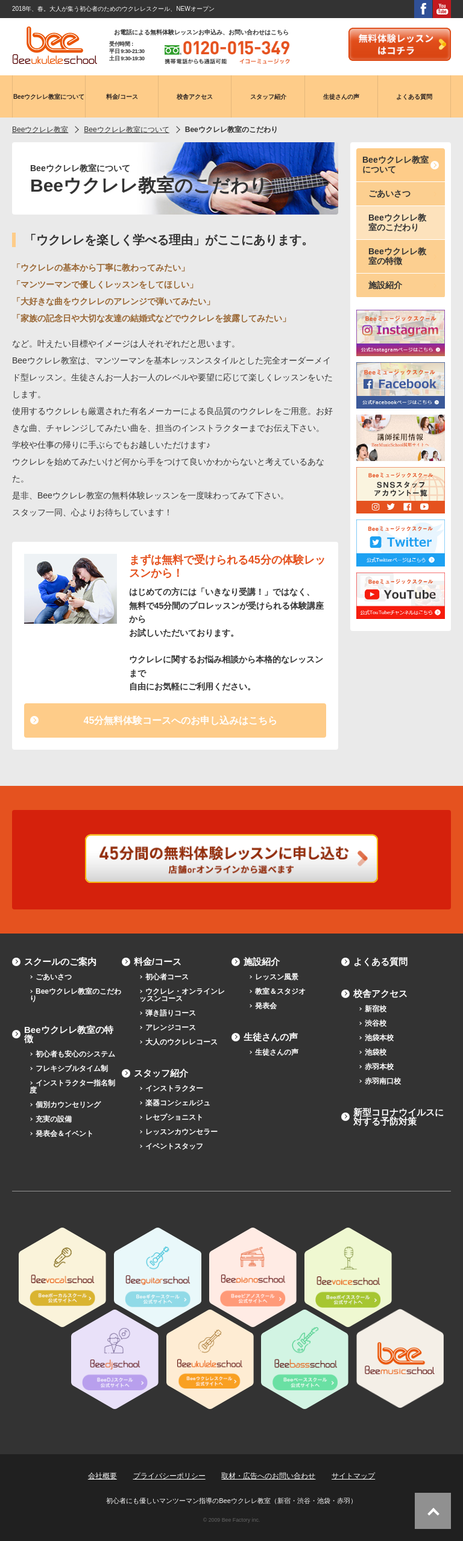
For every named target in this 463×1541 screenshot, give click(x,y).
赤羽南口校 (383, 1081)
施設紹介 (385, 285)
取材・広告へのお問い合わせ (268, 1476)
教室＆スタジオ (280, 991)
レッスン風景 (276, 977)
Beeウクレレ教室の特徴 (397, 255)
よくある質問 (380, 961)
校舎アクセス (380, 993)
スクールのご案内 (60, 961)
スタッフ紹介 (161, 1073)
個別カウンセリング (68, 1104)
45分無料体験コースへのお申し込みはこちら (181, 720)
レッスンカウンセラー (181, 1131)
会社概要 (102, 1476)
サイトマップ (353, 1476)
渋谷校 (375, 1023)
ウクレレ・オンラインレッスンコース (182, 995)
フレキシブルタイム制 (72, 1068)
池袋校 (375, 1052)
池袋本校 (379, 1037)
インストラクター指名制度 (72, 1086)
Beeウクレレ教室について (395, 164)
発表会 (266, 1005)
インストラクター (174, 1088)
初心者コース (167, 977)
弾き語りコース (170, 1013)
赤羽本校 (379, 1066)
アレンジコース (170, 1027)
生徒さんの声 (271, 1036)
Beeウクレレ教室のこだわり (397, 222)
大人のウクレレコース (181, 1042)
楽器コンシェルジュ (177, 1102)
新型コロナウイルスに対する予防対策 (398, 1117)
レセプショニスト (174, 1117)
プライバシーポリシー (169, 1476)
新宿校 (375, 1008)
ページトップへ (433, 1511)
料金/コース (157, 961)
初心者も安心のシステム (75, 1054)
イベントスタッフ (174, 1146)
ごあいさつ (389, 193)
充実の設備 (54, 1119)
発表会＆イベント (64, 1133)
